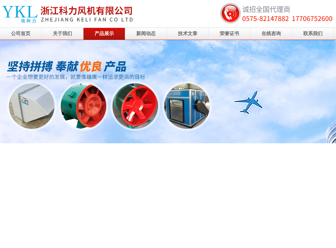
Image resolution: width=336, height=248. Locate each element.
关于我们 (62, 33)
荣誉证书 (229, 33)
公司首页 (20, 33)
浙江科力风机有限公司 (168, 91)
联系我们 (313, 33)
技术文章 (187, 33)
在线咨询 (271, 33)
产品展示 (104, 33)
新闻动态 (146, 33)
